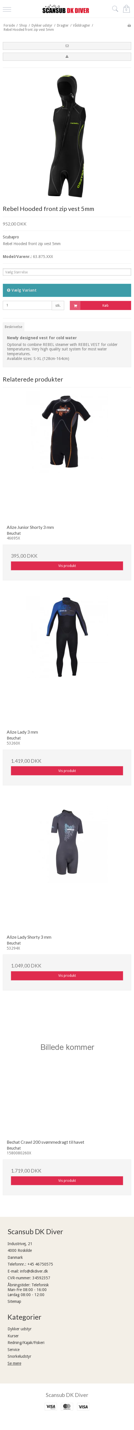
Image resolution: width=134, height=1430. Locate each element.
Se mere (14, 1363)
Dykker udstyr (20, 1329)
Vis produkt (67, 566)
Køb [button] (89, 305)
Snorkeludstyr (19, 1356)
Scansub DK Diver (67, 1395)
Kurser (13, 1336)
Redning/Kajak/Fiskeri (26, 1342)
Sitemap (14, 1301)
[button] (67, 46)
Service (14, 1349)
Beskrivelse (13, 327)
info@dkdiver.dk (34, 1271)
